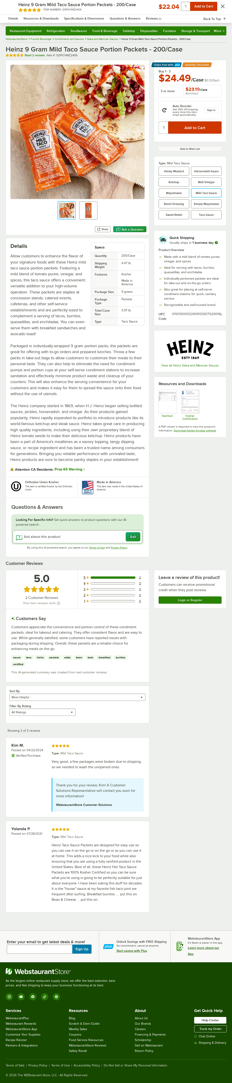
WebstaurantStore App (21, 1029)
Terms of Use (97, 547)
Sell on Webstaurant (149, 1045)
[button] (67, 210)
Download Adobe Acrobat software (195, 430)
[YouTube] (21, 996)
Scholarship (143, 1040)
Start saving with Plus (131, 951)
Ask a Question (129, 229)
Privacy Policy (119, 547)
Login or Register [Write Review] (190, 600)
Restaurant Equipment (25, 31)
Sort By (15, 691)
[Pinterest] (56, 996)
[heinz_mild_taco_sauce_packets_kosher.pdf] (190, 404)
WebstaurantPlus (17, 1018)
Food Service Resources (86, 1040)
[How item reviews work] (58, 603)
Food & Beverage (104, 31)
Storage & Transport (195, 31)
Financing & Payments (150, 1034)
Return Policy (144, 1051)
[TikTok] (44, 996)
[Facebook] (32, 996)
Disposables (149, 31)
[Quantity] (164, 127)
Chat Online (204, 1036)
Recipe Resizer (16, 1040)
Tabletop (129, 31)
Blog (72, 1018)
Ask (133, 537)
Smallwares (78, 31)
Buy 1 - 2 (165, 71)
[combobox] (108, 16)
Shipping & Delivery (210, 1042)
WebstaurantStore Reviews (87, 1045)
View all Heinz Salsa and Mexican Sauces (190, 365)
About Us (141, 1018)
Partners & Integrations (22, 1045)
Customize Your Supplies (23, 1034)
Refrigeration (56, 31)
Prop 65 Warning (68, 469)
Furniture (169, 31)
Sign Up (81, 949)
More (219, 31)
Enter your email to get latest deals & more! (46, 942)
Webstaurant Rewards (21, 1023)
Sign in (211, 110)
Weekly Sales (78, 1029)
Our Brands (143, 1023)
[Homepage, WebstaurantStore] (33, 16)
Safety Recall (78, 1051)
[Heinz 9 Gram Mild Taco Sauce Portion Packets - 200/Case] (167, 404)
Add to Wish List (190, 148)
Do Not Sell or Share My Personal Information (135, 1065)
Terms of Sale (15, 1065)
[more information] (216, 243)
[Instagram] (9, 996)
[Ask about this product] (77, 536)
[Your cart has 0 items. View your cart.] (219, 16)
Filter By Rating (20, 706)
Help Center (210, 1020)
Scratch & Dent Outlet (84, 1023)
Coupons (75, 1034)
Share (103, 229)
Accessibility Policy (87, 1065)
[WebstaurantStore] (62, 971)
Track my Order (210, 1029)
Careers (140, 1029)
